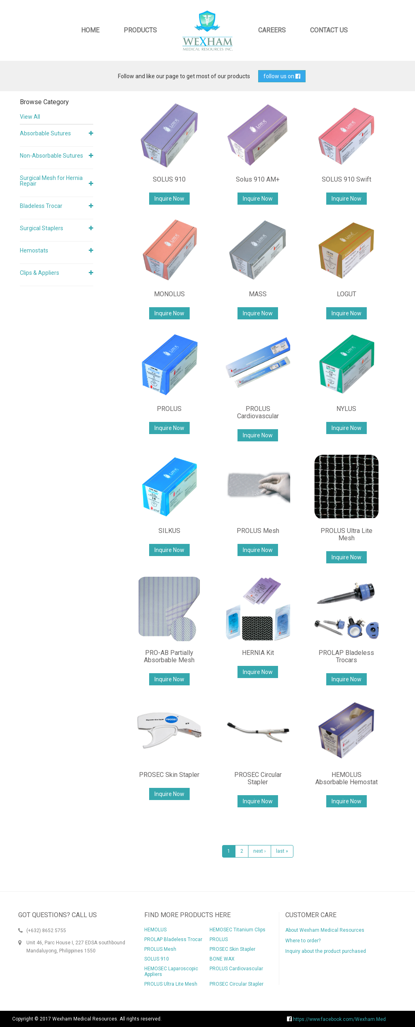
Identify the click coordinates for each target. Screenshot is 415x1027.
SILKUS (169, 531)
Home (90, 30)
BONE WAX (222, 959)
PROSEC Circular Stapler (258, 778)
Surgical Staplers (41, 228)
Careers (272, 30)
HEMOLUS (155, 930)
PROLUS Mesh (258, 531)
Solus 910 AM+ (258, 179)
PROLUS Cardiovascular (258, 412)
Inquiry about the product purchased (325, 951)
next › (259, 851)
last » (282, 851)
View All (30, 116)
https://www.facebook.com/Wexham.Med (336, 1019)
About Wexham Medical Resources (324, 930)
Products (140, 30)
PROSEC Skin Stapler (169, 775)
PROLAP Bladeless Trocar (173, 939)
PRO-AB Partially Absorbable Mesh (169, 656)
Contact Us (329, 30)
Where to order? (303, 941)
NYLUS (346, 409)
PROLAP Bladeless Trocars (346, 656)
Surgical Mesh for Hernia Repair (51, 181)
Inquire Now (169, 198)
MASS (258, 294)
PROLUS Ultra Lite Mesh (346, 534)
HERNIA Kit (258, 653)
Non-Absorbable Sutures (51, 155)
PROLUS (169, 409)
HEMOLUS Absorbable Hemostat (346, 778)
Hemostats (34, 250)
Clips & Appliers (39, 273)
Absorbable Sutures (45, 133)
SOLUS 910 (169, 179)
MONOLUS (169, 294)
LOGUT (346, 294)
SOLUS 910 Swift (346, 179)
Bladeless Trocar (41, 206)
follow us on (281, 76)
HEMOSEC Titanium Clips (237, 930)
